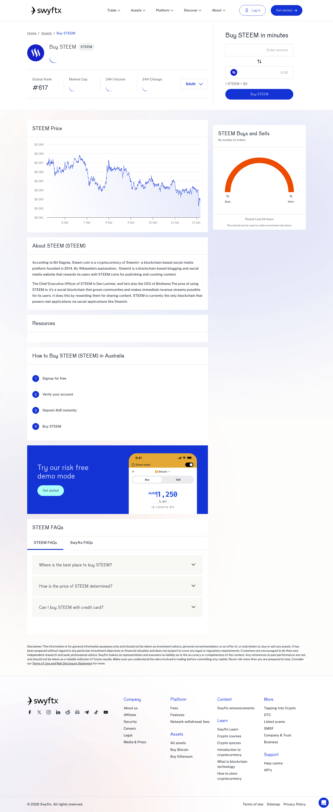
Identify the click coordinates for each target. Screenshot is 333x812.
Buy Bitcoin (179, 750)
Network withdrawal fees (190, 722)
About (219, 10)
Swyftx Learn (227, 729)
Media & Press (135, 742)
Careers (130, 728)
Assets (138, 10)
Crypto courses (229, 736)
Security (130, 722)
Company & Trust (277, 735)
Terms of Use (253, 804)
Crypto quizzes (229, 743)
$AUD (191, 84)
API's (268, 770)
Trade (114, 10)
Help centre (273, 763)
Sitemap (273, 804)
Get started (286, 10)
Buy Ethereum (181, 756)
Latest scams (274, 722)
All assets (178, 743)
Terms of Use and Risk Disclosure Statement (62, 663)
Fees (174, 708)
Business (271, 742)
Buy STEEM (259, 94)
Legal (128, 735)
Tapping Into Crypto (280, 708)
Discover (193, 10)
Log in (252, 10)
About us (131, 708)
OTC (267, 715)
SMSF (269, 728)
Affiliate (130, 715)
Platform (165, 10)
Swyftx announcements (235, 708)
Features (177, 715)
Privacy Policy (295, 804)
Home (32, 33)
